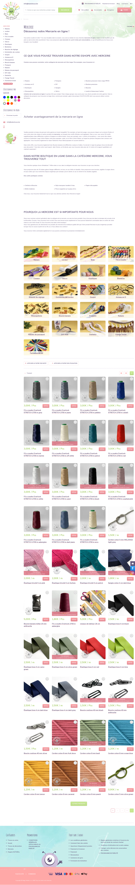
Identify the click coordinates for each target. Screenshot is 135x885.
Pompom (8, 65)
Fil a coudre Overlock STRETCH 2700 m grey (33, 411)
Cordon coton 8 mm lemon (34, 794)
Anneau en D (9, 57)
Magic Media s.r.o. (27, 880)
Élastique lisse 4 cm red (89, 667)
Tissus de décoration (15, 846)
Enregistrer (109, 10)
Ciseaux (7, 39)
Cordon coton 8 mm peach (90, 794)
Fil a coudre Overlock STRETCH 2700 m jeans (61, 411)
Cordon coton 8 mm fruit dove (64, 753)
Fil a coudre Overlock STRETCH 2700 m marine (34, 454)
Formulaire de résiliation (79, 861)
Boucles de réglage (11, 49)
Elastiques (8, 44)
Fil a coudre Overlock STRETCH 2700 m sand (61, 497)
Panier (124, 10)
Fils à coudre (9, 37)
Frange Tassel (9, 78)
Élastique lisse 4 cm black (118, 624)
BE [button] (131, 3)
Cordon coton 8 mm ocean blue (120, 753)
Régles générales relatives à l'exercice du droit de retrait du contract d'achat (115, 841)
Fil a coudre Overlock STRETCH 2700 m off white (63, 454)
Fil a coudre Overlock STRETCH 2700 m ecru (89, 541)
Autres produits (78, 804)
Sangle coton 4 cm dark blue (119, 583)
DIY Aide (8, 73)
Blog (118, 3)
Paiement (74, 852)
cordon (7, 31)
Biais (6, 34)
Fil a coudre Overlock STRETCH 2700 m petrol (90, 454)
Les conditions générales (79, 840)
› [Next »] (131, 811)
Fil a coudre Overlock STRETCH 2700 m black (89, 497)
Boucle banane (10, 62)
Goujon (7, 55)
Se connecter (96, 10)
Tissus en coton (13, 840)
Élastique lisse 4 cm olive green (64, 667)
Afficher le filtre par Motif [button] (36, 363)
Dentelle (8, 75)
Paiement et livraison (108, 3)
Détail (46, 406)
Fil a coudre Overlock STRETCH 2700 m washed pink (120, 497)
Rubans (7, 29)
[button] (12, 115)
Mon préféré (83, 10)
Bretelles (8, 47)
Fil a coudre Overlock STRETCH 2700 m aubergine (35, 541)
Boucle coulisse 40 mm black (91, 710)
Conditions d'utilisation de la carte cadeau (115, 845)
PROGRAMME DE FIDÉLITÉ (91, 3)
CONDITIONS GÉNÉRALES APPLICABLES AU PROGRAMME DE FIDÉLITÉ (34, 844)
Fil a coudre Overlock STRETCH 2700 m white (33, 497)
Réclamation (75, 855)
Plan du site (19, 874)
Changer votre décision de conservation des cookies (114, 849)
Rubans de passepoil (12, 70)
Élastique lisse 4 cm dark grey (64, 710)
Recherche (65, 10)
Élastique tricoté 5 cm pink (34, 583)
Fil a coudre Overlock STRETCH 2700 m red (117, 454)
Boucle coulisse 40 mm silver (35, 753)
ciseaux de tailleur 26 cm (90, 624)
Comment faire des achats (79, 843)
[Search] (48, 10)
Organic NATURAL (14, 852)
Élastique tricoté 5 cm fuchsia (63, 583)
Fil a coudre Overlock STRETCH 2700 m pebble (90, 411)
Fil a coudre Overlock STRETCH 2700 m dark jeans (63, 541)
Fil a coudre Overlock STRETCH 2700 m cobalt (118, 411)
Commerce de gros (77, 858)
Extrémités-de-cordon (12, 52)
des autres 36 (8, 83)
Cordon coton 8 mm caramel (63, 794)
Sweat (10, 843)
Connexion (125, 3)
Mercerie (11, 849)
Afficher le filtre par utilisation (64, 363)
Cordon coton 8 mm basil (90, 753)
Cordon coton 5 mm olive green (120, 794)
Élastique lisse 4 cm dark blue (36, 710)
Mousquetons (9, 60)
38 (127, 811)
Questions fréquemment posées (81, 846)
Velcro (7, 42)
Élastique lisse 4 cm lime (118, 667)
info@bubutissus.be (31, 4)
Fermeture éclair (10, 81)
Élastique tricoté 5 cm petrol (91, 583)
